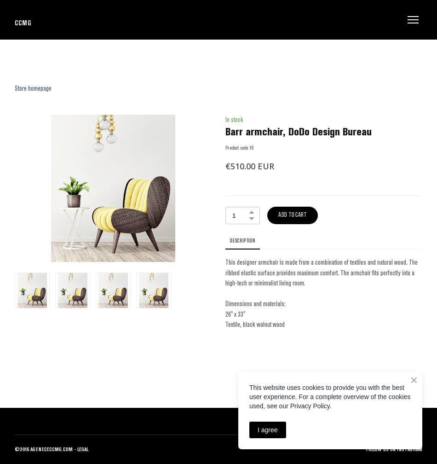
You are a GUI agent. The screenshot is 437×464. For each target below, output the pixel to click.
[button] (251, 212)
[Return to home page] (23, 19)
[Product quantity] (240, 215)
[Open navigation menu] (413, 20)
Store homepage (33, 88)
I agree (268, 430)
